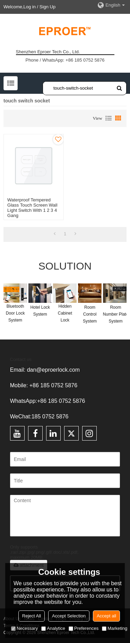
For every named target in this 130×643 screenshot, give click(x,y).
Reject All (31, 615)
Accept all (106, 615)
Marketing (114, 628)
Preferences (83, 628)
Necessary (24, 628)
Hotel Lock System (40, 311)
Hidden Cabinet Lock (65, 313)
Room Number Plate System (115, 314)
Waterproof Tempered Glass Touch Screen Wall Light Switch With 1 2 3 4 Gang (32, 207)
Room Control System (90, 314)
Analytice (53, 628)
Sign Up (47, 6)
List (108, 118)
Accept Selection (69, 615)
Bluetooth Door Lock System (15, 313)
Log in (30, 6)
